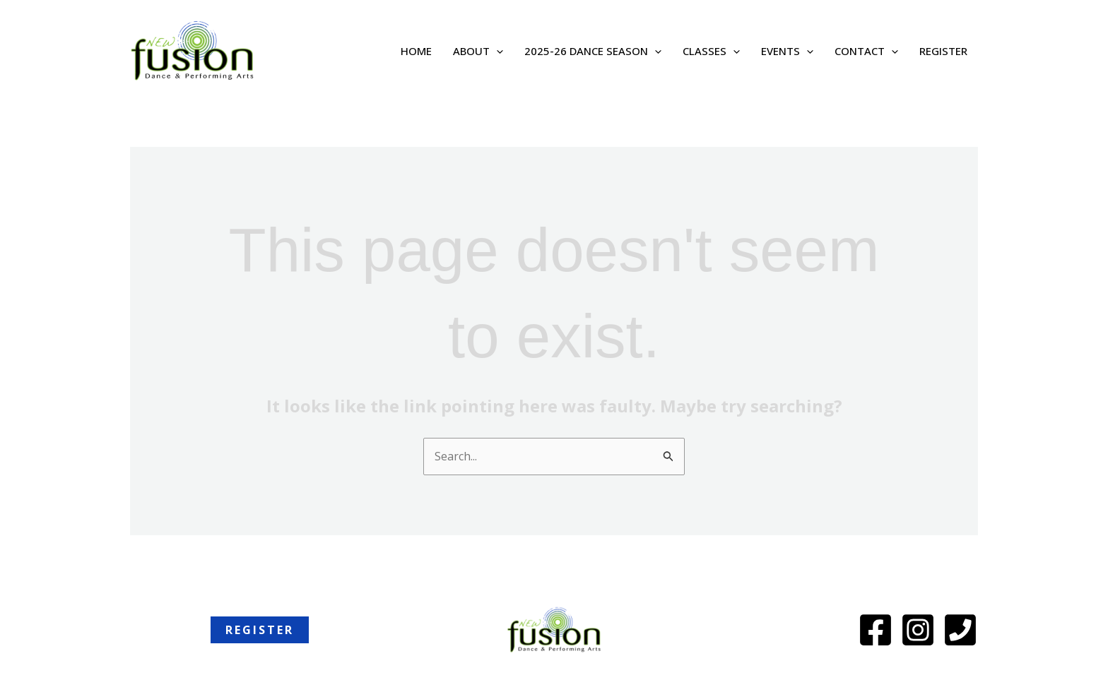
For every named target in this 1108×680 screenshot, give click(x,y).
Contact (866, 51)
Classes (711, 51)
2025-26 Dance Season (592, 51)
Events (787, 51)
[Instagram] (918, 630)
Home (416, 51)
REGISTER (943, 51)
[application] (496, 51)
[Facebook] (875, 630)
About (478, 51)
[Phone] (960, 630)
